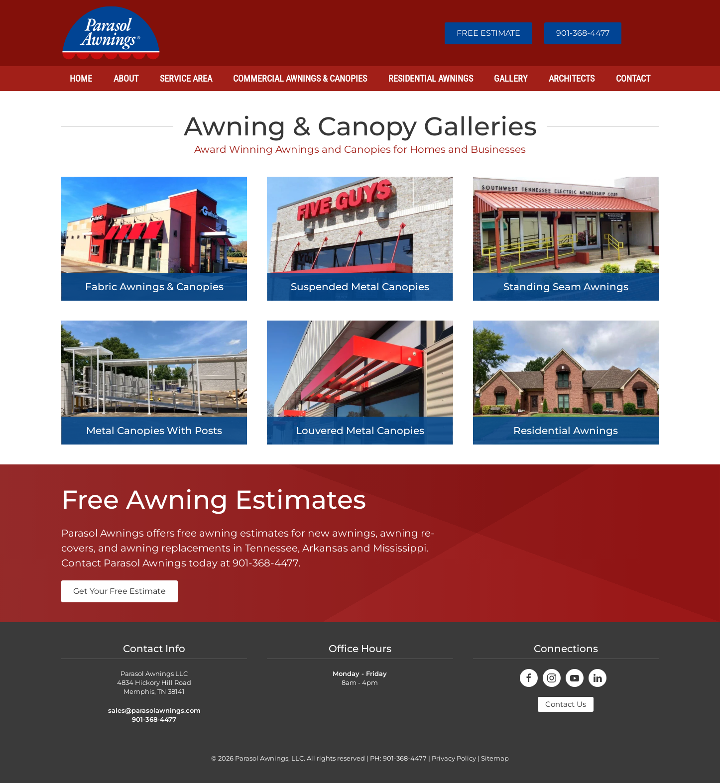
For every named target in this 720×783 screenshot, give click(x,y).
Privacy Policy (454, 758)
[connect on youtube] (575, 678)
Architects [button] (572, 78)
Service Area (186, 78)
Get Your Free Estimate (119, 591)
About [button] (126, 78)
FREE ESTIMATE (488, 33)
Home (81, 78)
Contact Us (565, 704)
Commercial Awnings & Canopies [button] (300, 78)
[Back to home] (111, 33)
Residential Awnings (430, 78)
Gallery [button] (510, 78)
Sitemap (495, 758)
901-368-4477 (582, 33)
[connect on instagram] (552, 678)
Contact (633, 78)
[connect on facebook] (529, 678)
